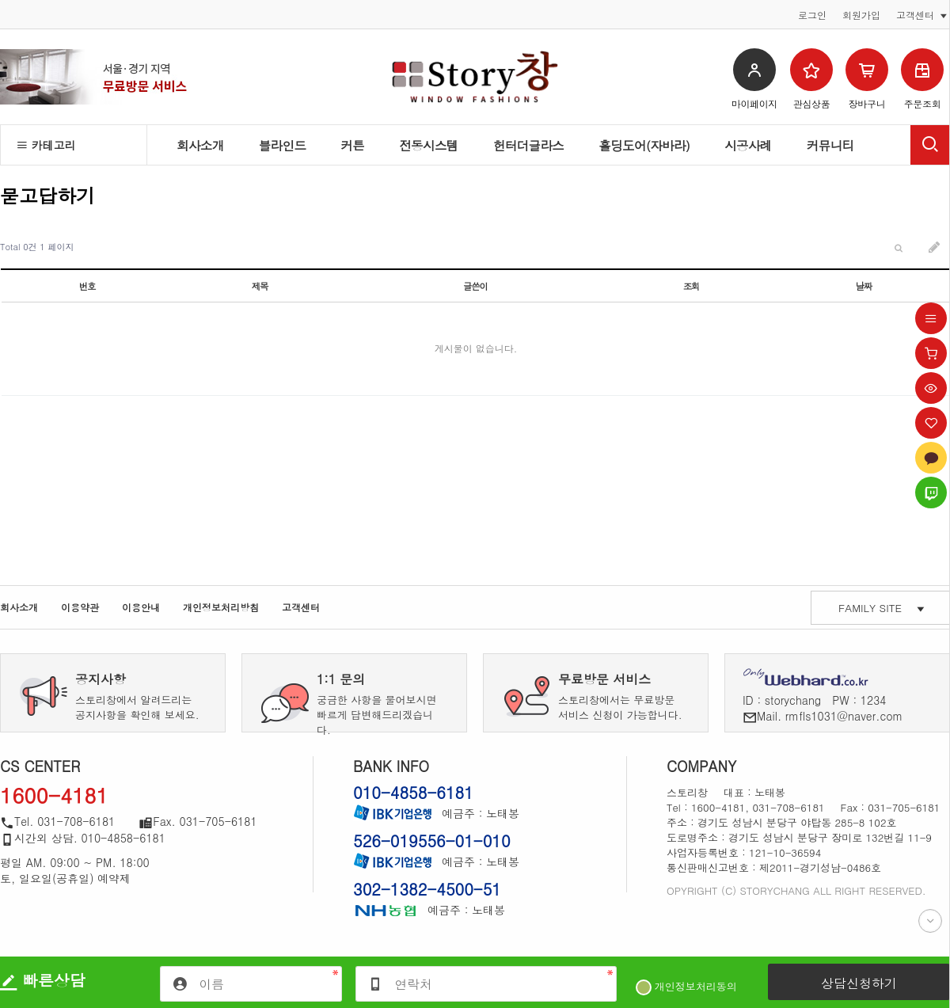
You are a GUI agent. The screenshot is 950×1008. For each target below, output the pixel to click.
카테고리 (46, 145)
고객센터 (301, 607)
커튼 (352, 145)
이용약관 (80, 607)
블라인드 (282, 145)
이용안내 (141, 607)
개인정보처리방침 (221, 607)
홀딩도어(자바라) (644, 145)
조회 (691, 286)
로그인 (812, 15)
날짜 (864, 286)
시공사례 (748, 145)
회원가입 (861, 15)
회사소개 (200, 145)
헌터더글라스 (528, 145)
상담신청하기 (859, 983)
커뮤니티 (830, 145)
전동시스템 (428, 145)
